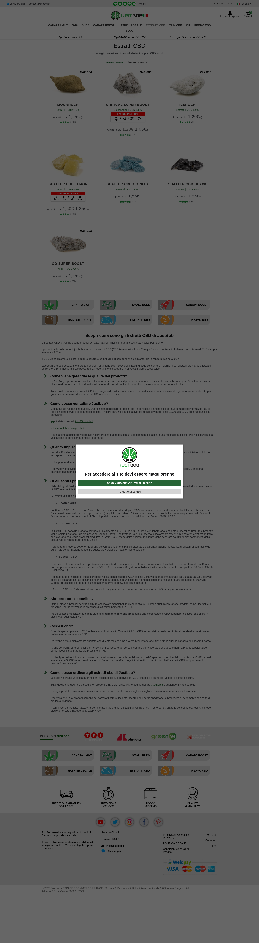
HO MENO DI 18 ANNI (129, 491)
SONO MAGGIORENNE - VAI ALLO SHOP (129, 483)
